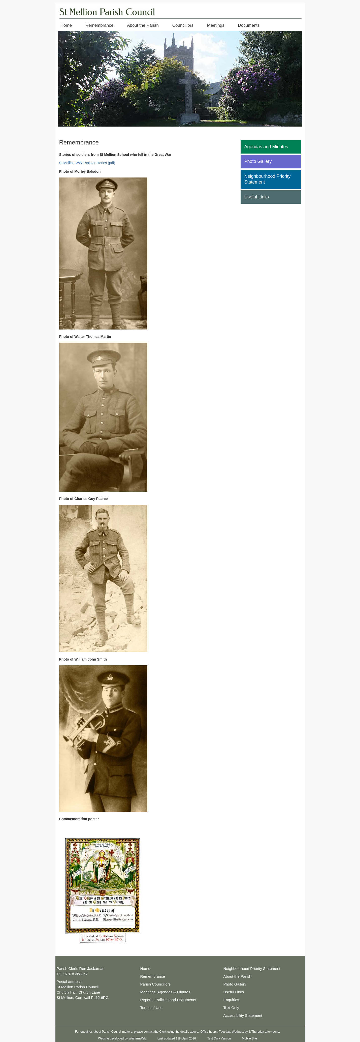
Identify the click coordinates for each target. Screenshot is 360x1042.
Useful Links (256, 196)
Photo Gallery (258, 161)
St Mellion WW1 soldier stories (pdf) (87, 163)
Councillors (182, 25)
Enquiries (231, 1000)
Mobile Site (249, 1038)
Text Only (231, 1007)
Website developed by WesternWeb (122, 1038)
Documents (249, 25)
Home (66, 25)
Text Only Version (219, 1038)
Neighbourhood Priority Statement (267, 179)
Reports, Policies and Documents (168, 1000)
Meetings (215, 25)
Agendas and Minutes (266, 146)
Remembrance (99, 25)
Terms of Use (151, 1007)
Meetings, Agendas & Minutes (165, 992)
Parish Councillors (155, 984)
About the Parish (143, 25)
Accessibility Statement (242, 1015)
